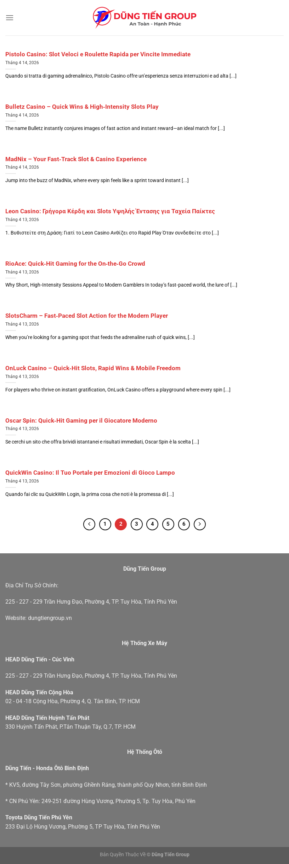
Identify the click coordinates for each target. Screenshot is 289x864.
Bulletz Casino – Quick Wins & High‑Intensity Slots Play (82, 106)
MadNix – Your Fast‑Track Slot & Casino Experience (76, 159)
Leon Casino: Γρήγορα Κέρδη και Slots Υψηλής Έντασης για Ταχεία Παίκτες (110, 211)
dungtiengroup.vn (50, 618)
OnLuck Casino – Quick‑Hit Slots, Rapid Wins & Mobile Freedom (93, 368)
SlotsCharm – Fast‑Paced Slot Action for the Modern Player (86, 315)
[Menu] (9, 17)
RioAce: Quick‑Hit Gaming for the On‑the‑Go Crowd (75, 263)
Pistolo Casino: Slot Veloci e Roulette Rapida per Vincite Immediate (98, 54)
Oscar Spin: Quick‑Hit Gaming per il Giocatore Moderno (81, 420)
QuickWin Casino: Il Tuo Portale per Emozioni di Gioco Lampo (90, 472)
